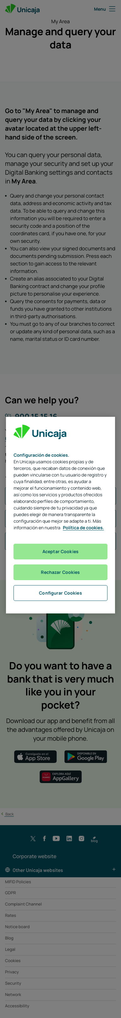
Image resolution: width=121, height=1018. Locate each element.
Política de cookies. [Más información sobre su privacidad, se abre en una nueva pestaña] (83, 528)
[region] (60, 515)
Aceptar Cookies (60, 551)
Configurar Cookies (60, 593)
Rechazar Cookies (60, 572)
